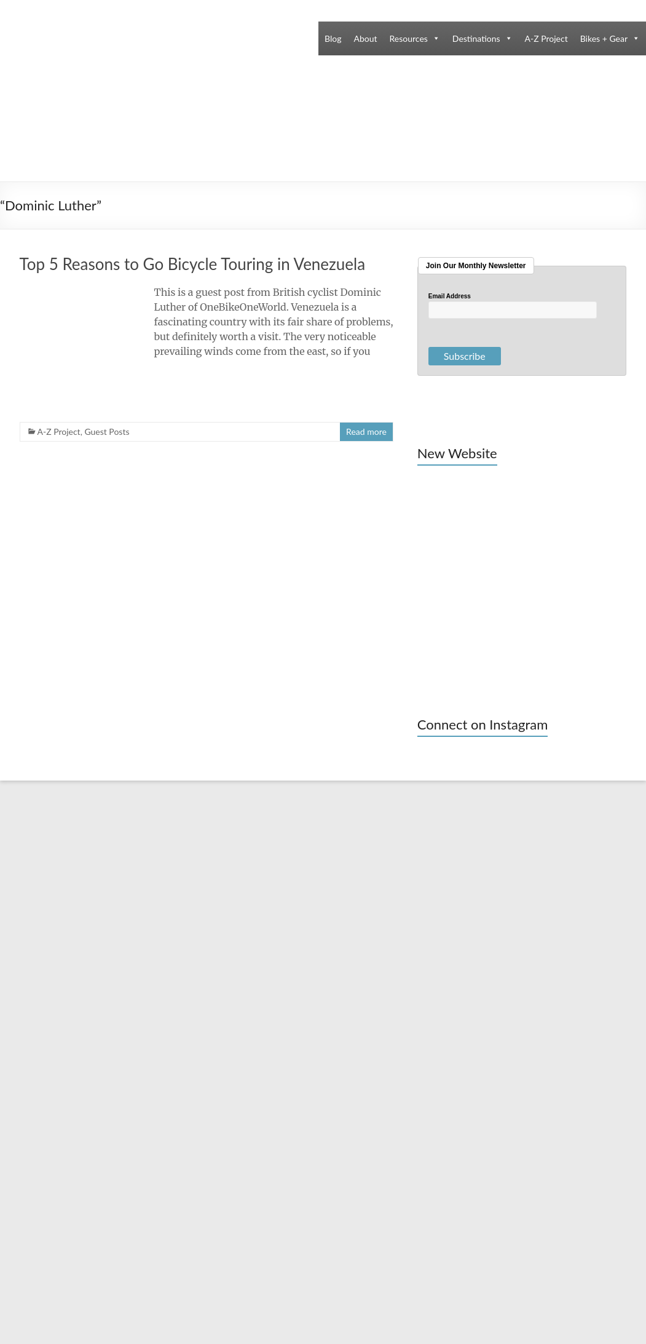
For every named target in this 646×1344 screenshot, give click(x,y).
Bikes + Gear (604, 38)
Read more (366, 431)
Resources (409, 38)
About (365, 38)
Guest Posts (106, 431)
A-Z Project (546, 38)
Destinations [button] (476, 38)
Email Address (449, 296)
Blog (333, 38)
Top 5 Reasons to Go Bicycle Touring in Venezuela (193, 264)
